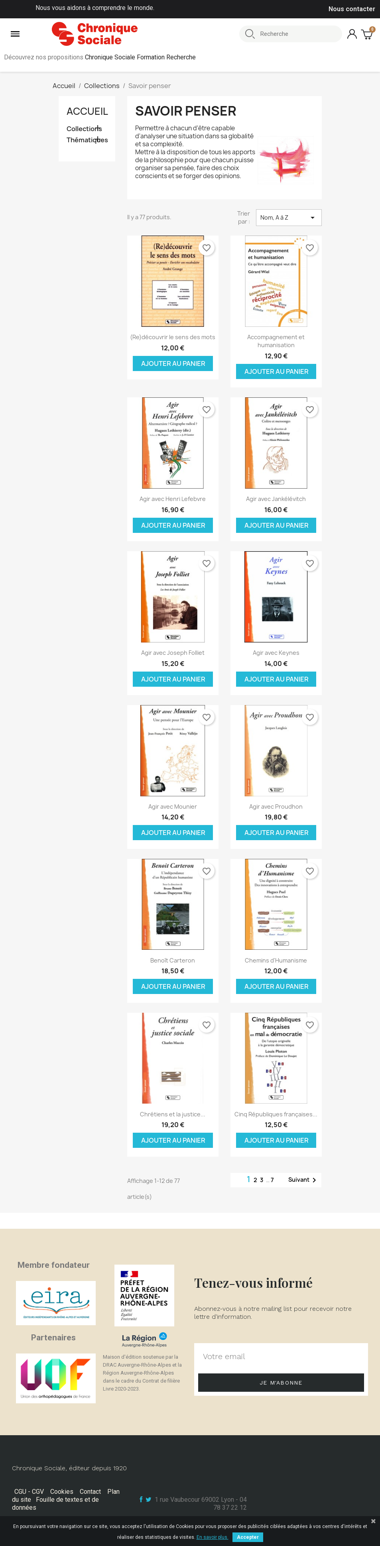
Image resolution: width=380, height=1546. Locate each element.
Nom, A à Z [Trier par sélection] (288, 217)
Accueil (87, 111)
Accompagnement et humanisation (276, 341)
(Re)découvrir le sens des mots (172, 337)
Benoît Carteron (172, 960)
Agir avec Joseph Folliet (173, 652)
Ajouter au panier (173, 363)
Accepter (248, 1537)
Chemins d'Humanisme (276, 960)
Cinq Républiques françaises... (275, 1114)
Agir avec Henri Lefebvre (173, 499)
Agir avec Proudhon (276, 806)
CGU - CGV (29, 1491)
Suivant (303, 1180)
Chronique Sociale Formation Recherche (140, 57)
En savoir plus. (212, 1537)
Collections (84, 129)
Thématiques (87, 140)
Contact (90, 1491)
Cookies (61, 1491)
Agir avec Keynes (276, 652)
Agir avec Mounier (172, 806)
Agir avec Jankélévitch (276, 499)
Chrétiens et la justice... (172, 1114)
